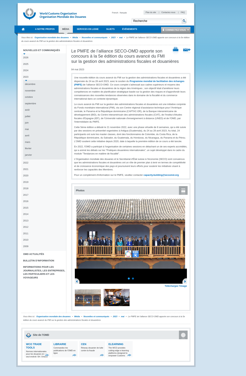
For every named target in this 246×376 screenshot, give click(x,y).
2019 (25, 182)
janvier (28, 155)
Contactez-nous (168, 12)
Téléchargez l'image (176, 286)
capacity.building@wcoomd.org (161, 175)
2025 (25, 64)
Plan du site (151, 12)
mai (121, 37)
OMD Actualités (33, 254)
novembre (30, 90)
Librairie (60, 344)
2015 (25, 207)
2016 (25, 201)
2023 (113, 37)
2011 (25, 233)
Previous (78, 282)
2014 (25, 214)
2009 (25, 246)
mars (27, 142)
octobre (29, 97)
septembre (30, 103)
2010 (25, 239)
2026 (25, 57)
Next (186, 282)
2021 (25, 169)
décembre (30, 84)
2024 (25, 70)
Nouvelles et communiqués (94, 37)
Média (75, 37)
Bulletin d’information (38, 260)
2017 (25, 195)
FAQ (183, 12)
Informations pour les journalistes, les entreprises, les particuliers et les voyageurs (44, 272)
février (28, 148)
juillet (27, 116)
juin (27, 122)
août (27, 109)
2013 (25, 220)
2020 (25, 175)
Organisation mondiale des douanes (52, 37)
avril (27, 135)
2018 (25, 188)
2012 (25, 227)
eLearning (115, 344)
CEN (83, 344)
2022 (25, 162)
